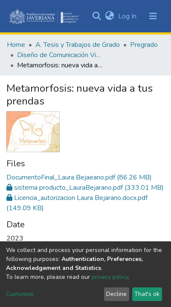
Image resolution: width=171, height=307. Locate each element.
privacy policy (110, 277)
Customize (20, 294)
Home (16, 44)
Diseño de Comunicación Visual (59, 55)
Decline (116, 294)
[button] (109, 16)
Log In (128, 16)
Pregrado (144, 44)
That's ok (146, 294)
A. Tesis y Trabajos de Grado (77, 44)
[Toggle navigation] (153, 16)
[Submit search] (96, 16)
